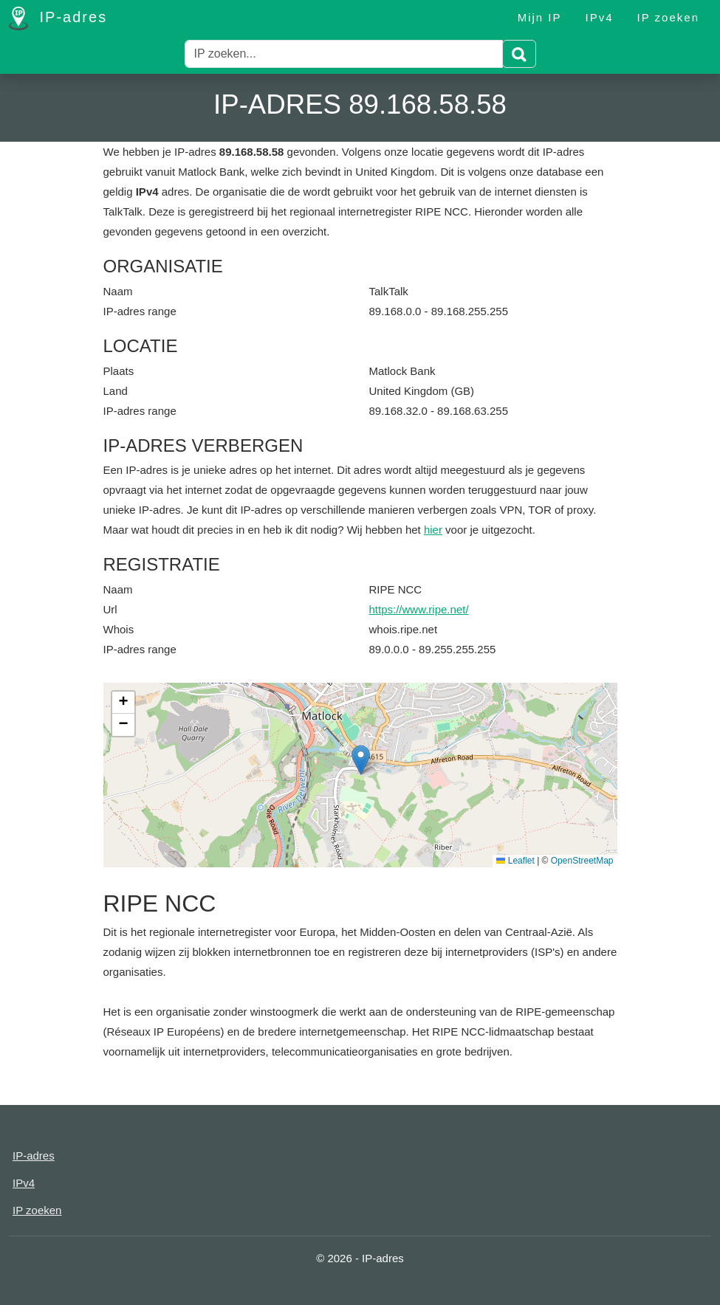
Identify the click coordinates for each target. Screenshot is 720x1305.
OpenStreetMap (582, 860)
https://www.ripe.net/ (419, 609)
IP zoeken (668, 17)
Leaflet (515, 860)
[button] (361, 760)
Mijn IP (540, 17)
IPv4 (600, 17)
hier (433, 529)
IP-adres (58, 18)
